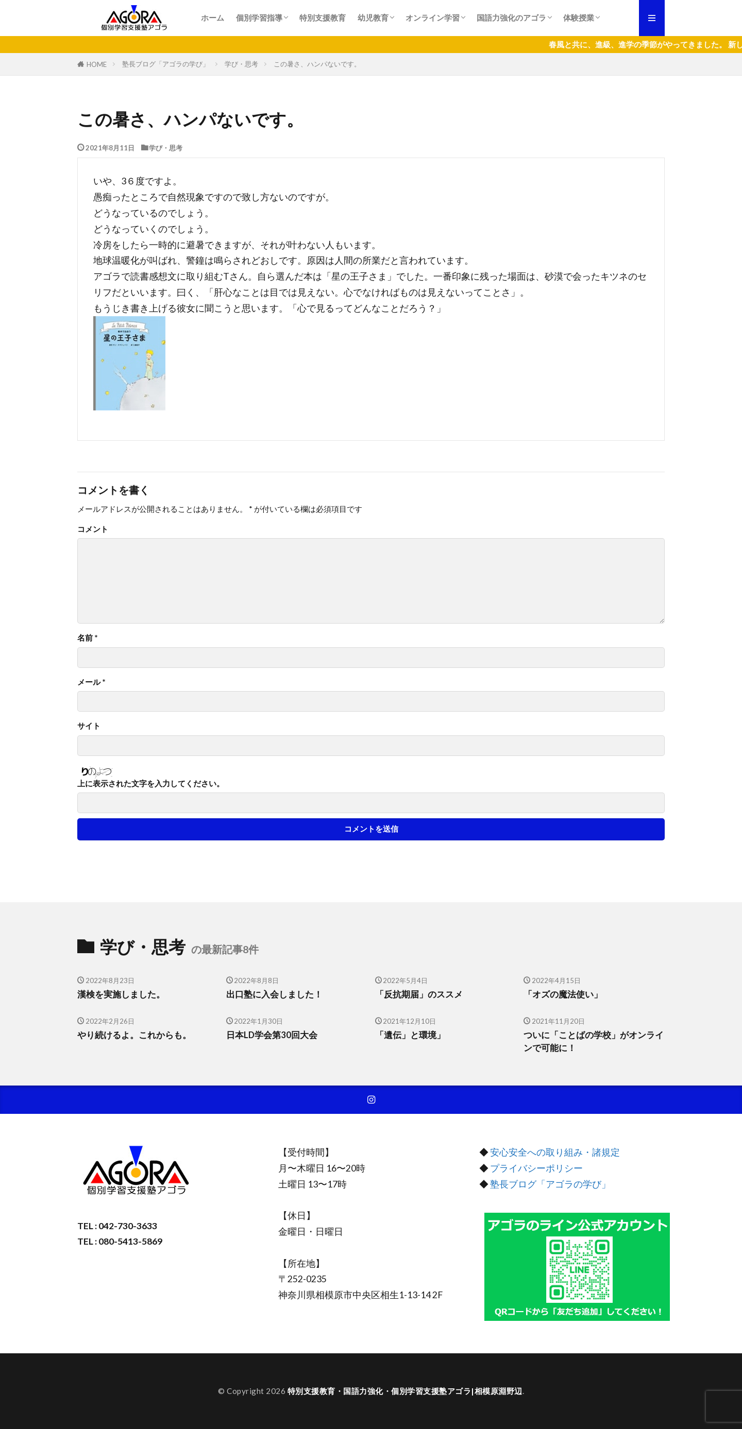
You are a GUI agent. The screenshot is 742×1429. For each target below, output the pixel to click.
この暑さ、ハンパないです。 (317, 64)
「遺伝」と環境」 (410, 1035)
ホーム (212, 17)
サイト (88, 726)
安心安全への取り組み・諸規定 (555, 1152)
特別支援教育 (322, 17)
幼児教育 (373, 17)
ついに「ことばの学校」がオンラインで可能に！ (594, 1041)
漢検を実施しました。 (121, 994)
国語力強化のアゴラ (511, 17)
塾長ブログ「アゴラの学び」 (165, 64)
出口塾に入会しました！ (274, 994)
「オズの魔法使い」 (563, 994)
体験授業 (578, 17)
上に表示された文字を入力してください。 (150, 783)
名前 (87, 638)
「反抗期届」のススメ (419, 994)
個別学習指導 (259, 17)
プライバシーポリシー (536, 1168)
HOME (97, 64)
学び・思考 (241, 64)
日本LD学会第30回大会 (271, 1035)
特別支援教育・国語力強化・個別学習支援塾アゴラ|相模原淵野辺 (405, 1391)
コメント (92, 529)
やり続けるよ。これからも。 (134, 1035)
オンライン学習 (433, 17)
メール (91, 682)
